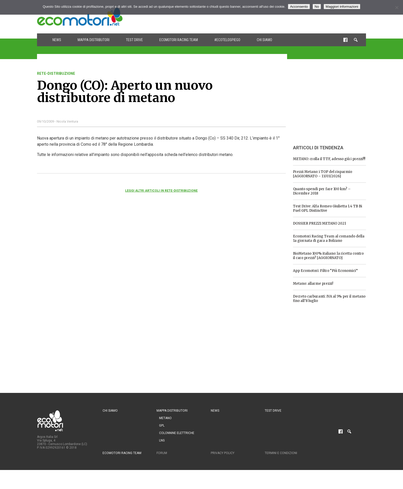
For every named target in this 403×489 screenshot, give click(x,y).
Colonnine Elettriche (176, 433)
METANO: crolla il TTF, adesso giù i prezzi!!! (329, 159)
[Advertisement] (272, 16)
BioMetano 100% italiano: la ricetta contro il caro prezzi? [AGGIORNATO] (328, 255)
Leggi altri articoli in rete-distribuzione (161, 190)
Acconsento (299, 6)
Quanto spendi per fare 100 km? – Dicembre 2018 (322, 191)
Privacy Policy (222, 453)
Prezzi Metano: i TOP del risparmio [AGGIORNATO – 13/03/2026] (322, 174)
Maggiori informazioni (342, 6)
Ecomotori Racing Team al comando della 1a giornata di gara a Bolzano (328, 238)
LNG (162, 440)
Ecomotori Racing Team (178, 40)
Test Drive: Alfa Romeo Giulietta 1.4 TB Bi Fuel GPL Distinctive (327, 208)
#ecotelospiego (227, 40)
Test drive (134, 40)
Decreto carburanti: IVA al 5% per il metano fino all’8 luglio (329, 298)
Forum (162, 453)
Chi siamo (264, 40)
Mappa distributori (93, 40)
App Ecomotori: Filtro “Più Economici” (325, 271)
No (317, 6)
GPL (161, 425)
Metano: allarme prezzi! (313, 283)
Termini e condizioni (281, 453)
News (56, 40)
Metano (165, 418)
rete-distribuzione (56, 73)
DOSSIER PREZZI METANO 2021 (319, 223)
